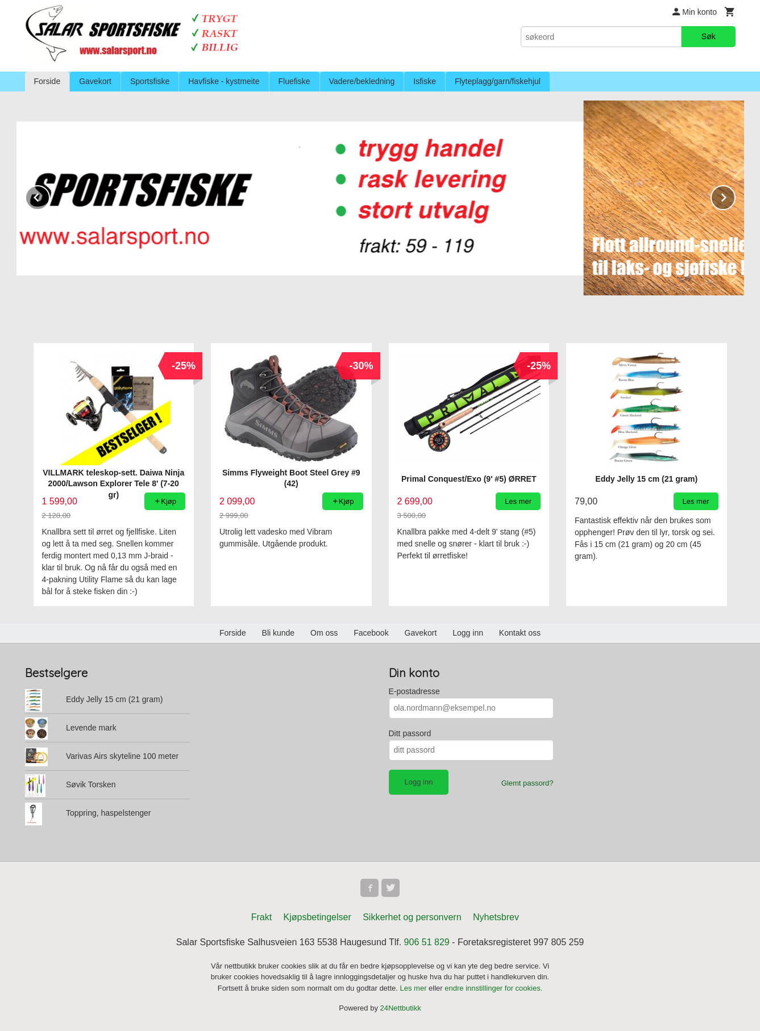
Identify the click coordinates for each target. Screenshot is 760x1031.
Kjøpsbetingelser (317, 917)
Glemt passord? (527, 783)
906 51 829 (427, 942)
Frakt (261, 917)
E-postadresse (414, 691)
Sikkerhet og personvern (412, 917)
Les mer (414, 988)
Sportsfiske (149, 81)
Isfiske (424, 81)
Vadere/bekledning (362, 81)
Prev (49, 196)
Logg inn (467, 632)
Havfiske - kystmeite (223, 81)
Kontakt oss (520, 632)
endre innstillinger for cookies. (493, 988)
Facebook (371, 632)
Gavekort (95, 81)
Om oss (324, 632)
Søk (708, 36)
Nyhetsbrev (496, 917)
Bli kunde (278, 632)
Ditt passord (410, 733)
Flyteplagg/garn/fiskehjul (498, 81)
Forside (47, 81)
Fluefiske (294, 81)
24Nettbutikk (400, 1008)
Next (735, 196)
